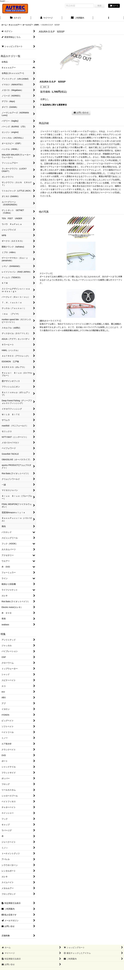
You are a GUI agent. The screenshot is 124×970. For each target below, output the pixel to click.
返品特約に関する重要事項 (53, 105)
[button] (108, 18)
